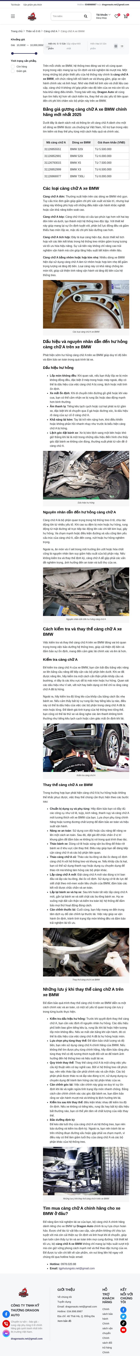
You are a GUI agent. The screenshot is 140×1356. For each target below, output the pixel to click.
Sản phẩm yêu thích (32, 5)
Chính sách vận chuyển (107, 1328)
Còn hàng (22, 66)
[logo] (32, 16)
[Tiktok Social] (123, 1323)
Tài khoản (15, 5)
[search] (71, 16)
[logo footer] (27, 1292)
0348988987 (90, 4)
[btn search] (85, 16)
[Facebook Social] (123, 1310)
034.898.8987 (75, 1311)
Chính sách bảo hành (107, 1314)
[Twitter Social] (123, 1316)
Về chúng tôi (64, 1296)
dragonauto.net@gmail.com (115, 4)
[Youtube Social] (123, 1330)
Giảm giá (21, 71)
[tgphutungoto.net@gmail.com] (77, 1268)
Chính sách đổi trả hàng (107, 1342)
